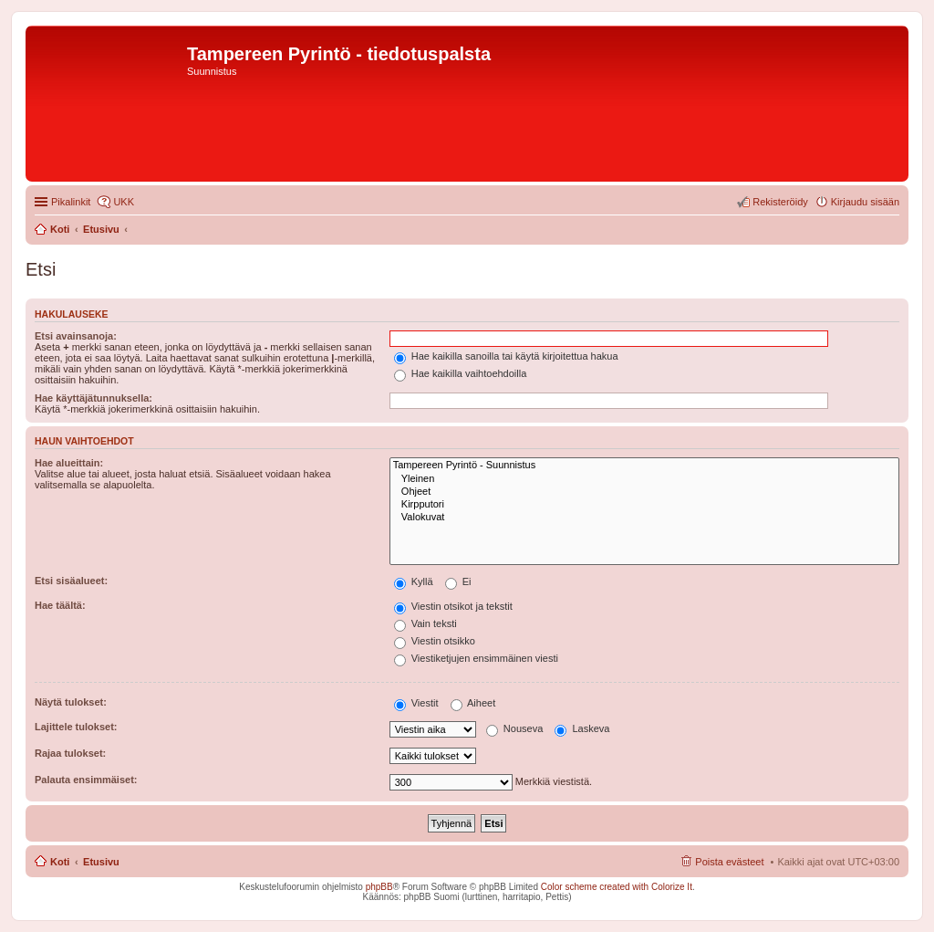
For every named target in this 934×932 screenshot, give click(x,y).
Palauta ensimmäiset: (86, 779)
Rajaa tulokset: (70, 753)
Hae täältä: (60, 605)
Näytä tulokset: (71, 701)
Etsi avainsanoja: (76, 335)
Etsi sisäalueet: (71, 580)
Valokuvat (644, 517)
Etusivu (101, 861)
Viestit (416, 702)
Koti (59, 861)
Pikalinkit (70, 201)
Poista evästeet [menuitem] (729, 861)
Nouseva (514, 728)
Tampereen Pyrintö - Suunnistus (644, 465)
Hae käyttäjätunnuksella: (93, 398)
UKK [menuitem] (123, 201)
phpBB (379, 887)
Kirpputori (644, 504)
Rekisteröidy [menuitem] (780, 201)
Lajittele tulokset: (76, 726)
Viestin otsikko (434, 640)
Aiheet (473, 702)
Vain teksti (425, 623)
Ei (458, 581)
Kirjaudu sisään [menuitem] (865, 201)
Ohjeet (644, 492)
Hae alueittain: (69, 462)
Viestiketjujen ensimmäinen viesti (476, 658)
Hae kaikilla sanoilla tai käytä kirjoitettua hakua (506, 356)
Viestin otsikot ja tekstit (453, 606)
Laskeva (582, 728)
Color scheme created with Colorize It (616, 887)
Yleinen (644, 479)
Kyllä (413, 581)
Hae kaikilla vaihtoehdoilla (460, 373)
